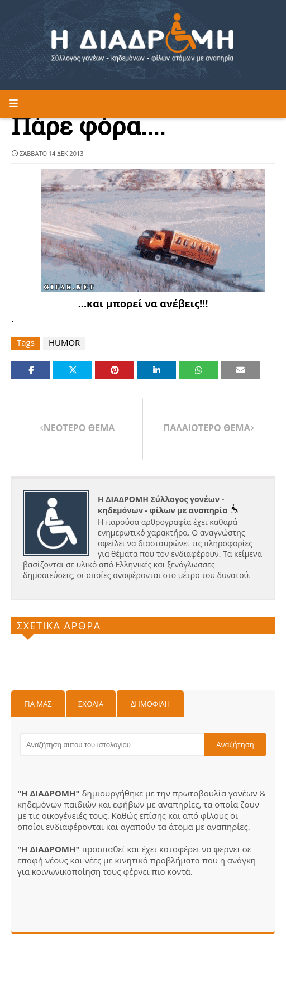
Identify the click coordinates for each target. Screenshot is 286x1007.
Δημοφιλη (150, 704)
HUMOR (64, 342)
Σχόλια (90, 704)
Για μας (37, 704)
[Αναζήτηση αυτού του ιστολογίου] (112, 744)
